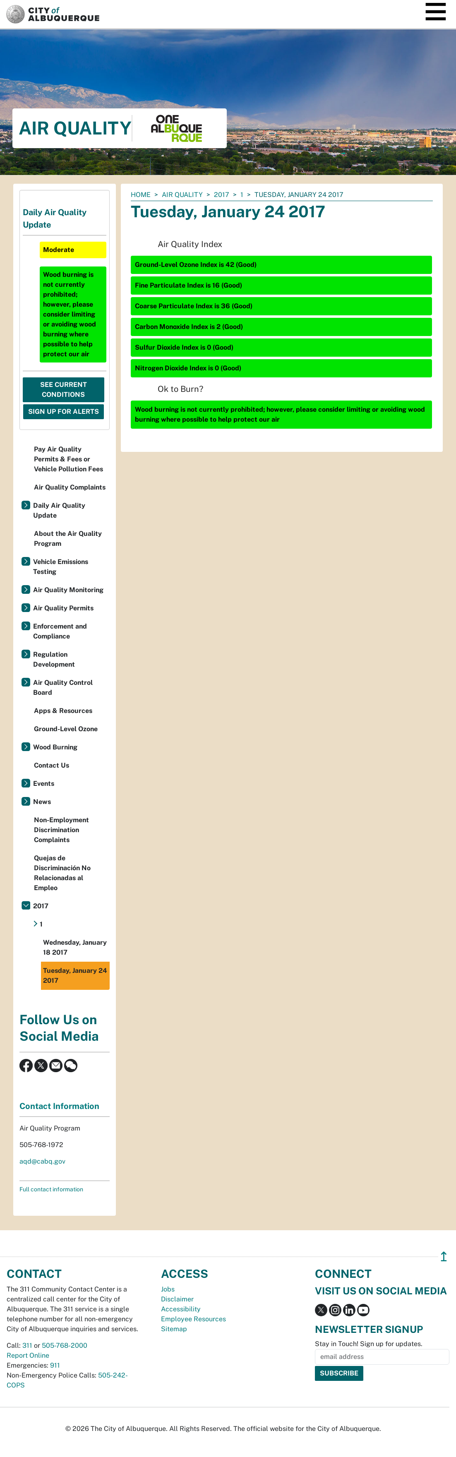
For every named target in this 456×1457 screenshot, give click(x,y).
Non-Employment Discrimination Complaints (61, 830)
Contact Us (51, 765)
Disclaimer (177, 1299)
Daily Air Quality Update (59, 510)
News (42, 802)
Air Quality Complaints (70, 487)
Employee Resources (193, 1319)
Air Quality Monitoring (68, 590)
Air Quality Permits (63, 608)
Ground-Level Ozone (66, 729)
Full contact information (51, 1189)
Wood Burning (55, 747)
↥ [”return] (443, 1256)
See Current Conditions (63, 389)
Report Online (28, 1355)
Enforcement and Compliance (60, 631)
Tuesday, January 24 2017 (75, 975)
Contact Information (59, 1106)
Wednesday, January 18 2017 (75, 947)
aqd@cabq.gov (42, 1161)
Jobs (168, 1289)
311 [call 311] (27, 1345)
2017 (221, 195)
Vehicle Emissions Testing (60, 567)
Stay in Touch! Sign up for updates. (368, 1344)
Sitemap (174, 1329)
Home (141, 195)
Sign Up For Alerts (63, 411)
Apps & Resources (63, 711)
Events (43, 783)
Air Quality (182, 195)
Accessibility (181, 1309)
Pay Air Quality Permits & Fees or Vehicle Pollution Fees (68, 459)
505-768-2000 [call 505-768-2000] (64, 1345)
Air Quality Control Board (63, 687)
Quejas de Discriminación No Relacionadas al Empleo (62, 873)
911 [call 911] (55, 1365)
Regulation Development (54, 659)
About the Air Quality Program (68, 538)
